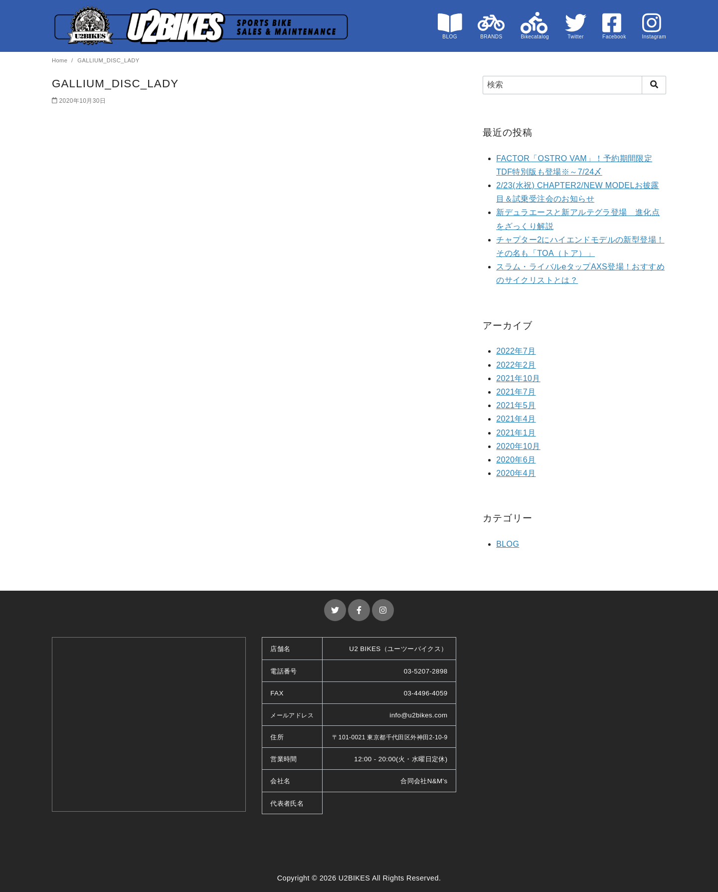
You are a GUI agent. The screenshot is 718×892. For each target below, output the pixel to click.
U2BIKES (354, 878)
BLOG (507, 544)
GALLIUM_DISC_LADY (108, 60)
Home (60, 60)
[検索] (574, 85)
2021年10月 (518, 378)
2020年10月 (518, 446)
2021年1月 (516, 433)
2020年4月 (516, 473)
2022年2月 (516, 365)
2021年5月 (516, 405)
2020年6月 (516, 459)
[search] (654, 85)
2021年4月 (516, 419)
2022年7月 (516, 351)
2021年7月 (516, 392)
